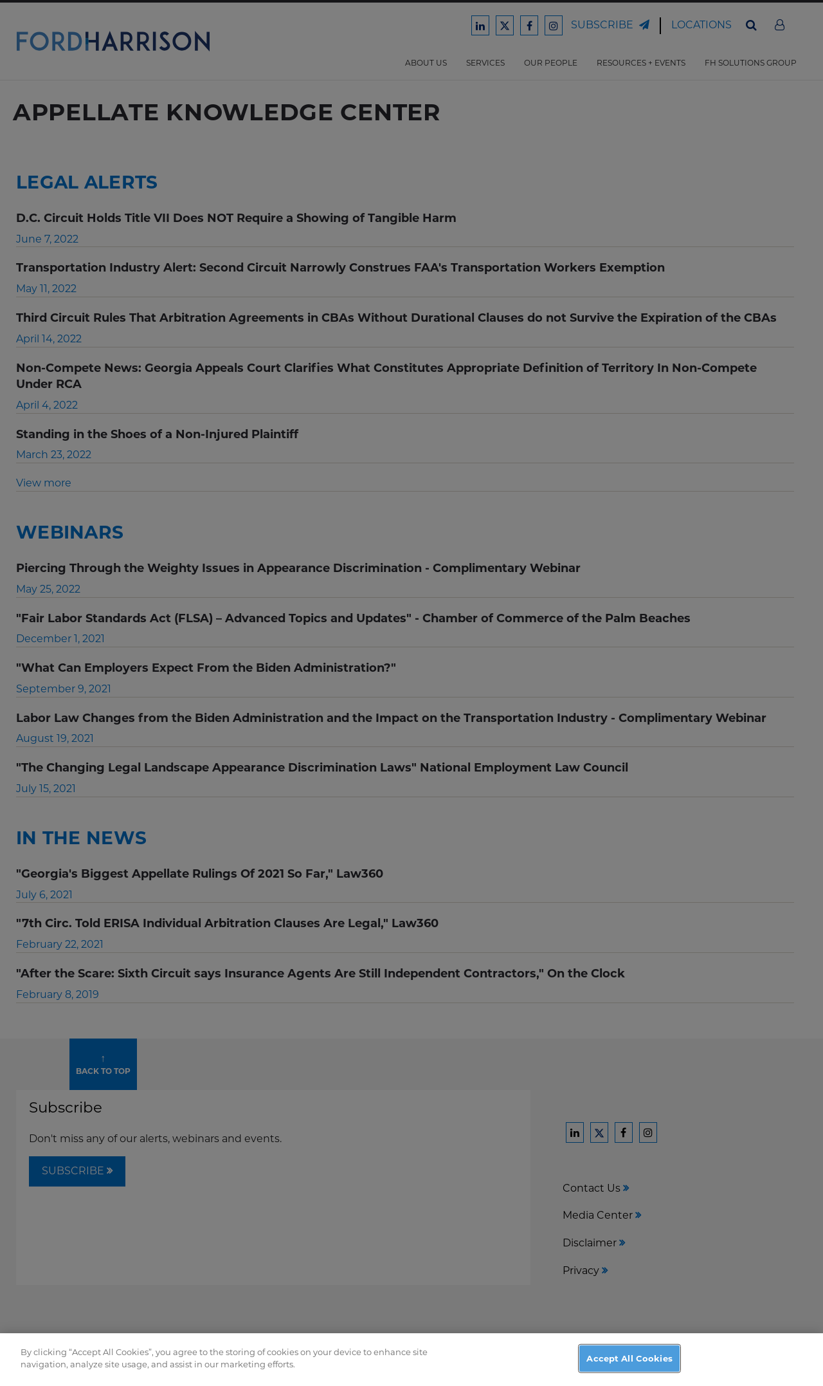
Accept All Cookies (629, 1372)
